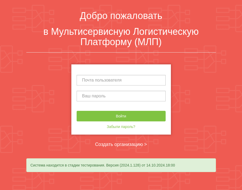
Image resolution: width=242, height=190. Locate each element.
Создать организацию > (121, 144)
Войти (121, 116)
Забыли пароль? (121, 127)
